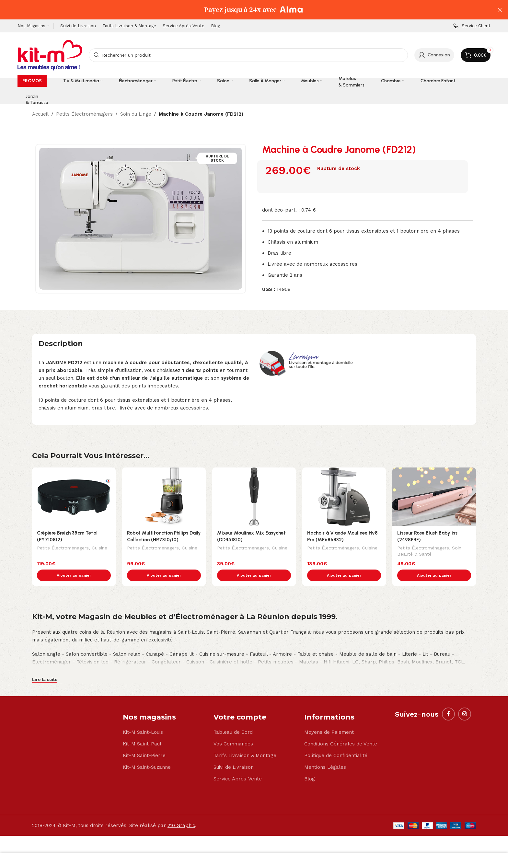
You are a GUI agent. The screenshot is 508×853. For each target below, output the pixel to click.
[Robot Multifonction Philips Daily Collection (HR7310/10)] (164, 496)
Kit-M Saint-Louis (143, 718)
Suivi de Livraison (234, 753)
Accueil (40, 114)
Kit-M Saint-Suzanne (147, 753)
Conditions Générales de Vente (340, 730)
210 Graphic (181, 812)
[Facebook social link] (448, 700)
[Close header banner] (500, 9)
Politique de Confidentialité (335, 742)
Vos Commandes (233, 730)
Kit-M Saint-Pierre (144, 742)
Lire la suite (44, 665)
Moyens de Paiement (329, 718)
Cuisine (99, 548)
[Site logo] (49, 55)
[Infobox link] (472, 26)
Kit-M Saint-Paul (142, 730)
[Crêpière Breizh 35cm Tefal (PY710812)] (74, 496)
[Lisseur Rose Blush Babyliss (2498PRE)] (434, 496)
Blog (309, 765)
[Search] (248, 55)
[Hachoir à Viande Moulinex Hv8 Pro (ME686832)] (344, 496)
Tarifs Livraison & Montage (245, 742)
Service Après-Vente (238, 765)
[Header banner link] (244, 9)
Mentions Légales (325, 753)
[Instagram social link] (464, 700)
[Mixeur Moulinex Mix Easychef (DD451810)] (254, 496)
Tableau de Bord (233, 718)
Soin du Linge (135, 114)
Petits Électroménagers (84, 114)
